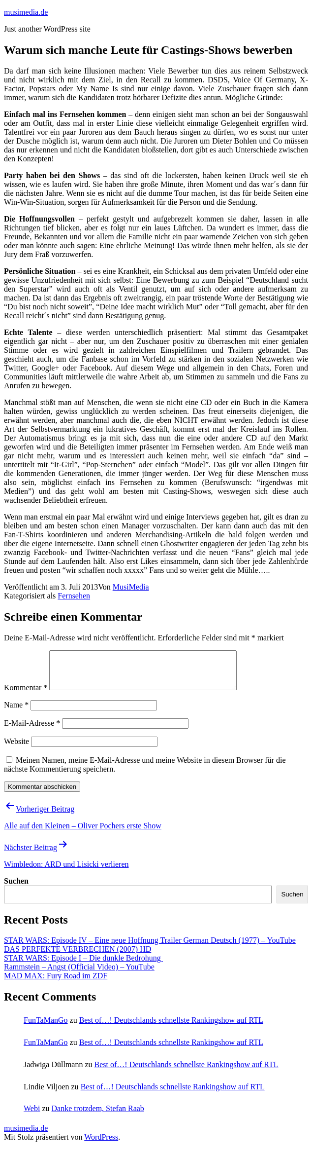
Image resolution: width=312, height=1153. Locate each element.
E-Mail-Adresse (32, 730)
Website (16, 748)
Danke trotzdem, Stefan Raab (97, 1116)
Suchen (16, 888)
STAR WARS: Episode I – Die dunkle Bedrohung (83, 965)
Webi (32, 1116)
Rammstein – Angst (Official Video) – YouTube (79, 974)
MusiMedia (131, 587)
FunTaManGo (46, 1027)
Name (16, 712)
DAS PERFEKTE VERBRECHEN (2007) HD (77, 956)
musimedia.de (26, 12)
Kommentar (25, 695)
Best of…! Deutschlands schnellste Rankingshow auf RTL (171, 1027)
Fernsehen (74, 596)
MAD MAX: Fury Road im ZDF (55, 983)
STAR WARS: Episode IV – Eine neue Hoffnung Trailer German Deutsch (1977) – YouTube (150, 947)
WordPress (101, 1144)
